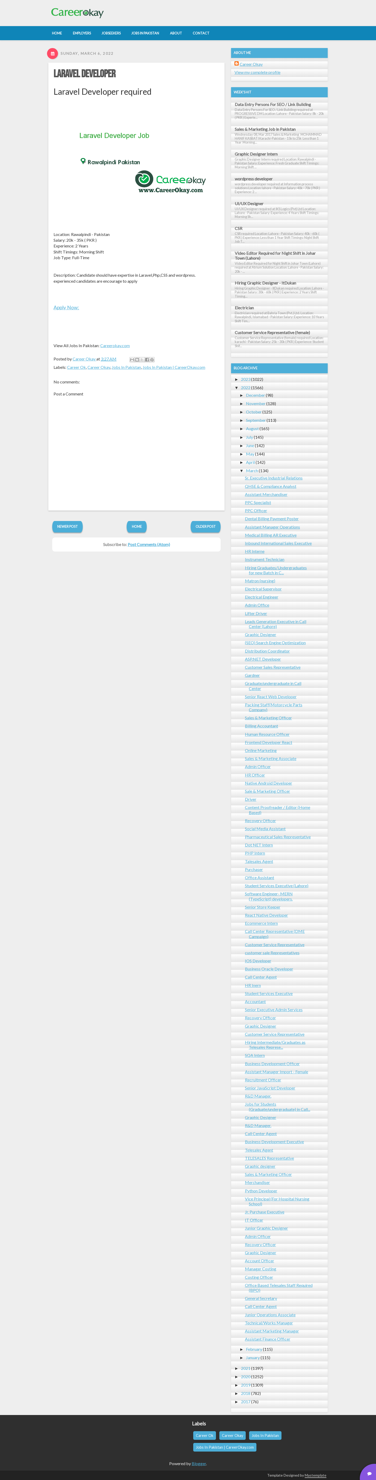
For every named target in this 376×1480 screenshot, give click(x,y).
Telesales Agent (259, 1149)
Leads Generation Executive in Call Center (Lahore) (275, 624)
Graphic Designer (260, 634)
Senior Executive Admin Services (274, 1009)
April (250, 462)
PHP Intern (255, 852)
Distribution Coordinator (267, 650)
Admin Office (257, 604)
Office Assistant (259, 877)
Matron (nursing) (260, 580)
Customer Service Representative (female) (272, 332)
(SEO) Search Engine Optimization (275, 642)
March (252, 470)
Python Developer (261, 1190)
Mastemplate (315, 1475)
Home (137, 526)
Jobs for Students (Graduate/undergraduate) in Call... (277, 1106)
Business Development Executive (274, 1141)
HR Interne (255, 551)
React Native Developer (266, 915)
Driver (250, 799)
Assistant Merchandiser (266, 494)
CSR (238, 228)
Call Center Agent (261, 976)
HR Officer (255, 774)
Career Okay (98, 367)
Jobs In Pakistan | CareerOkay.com (174, 367)
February (254, 1349)
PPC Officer (256, 510)
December (255, 395)
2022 (245, 387)
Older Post (206, 526)
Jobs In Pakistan (126, 367)
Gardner (252, 675)
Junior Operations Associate (270, 1314)
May (250, 453)
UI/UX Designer (249, 203)
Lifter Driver (256, 613)
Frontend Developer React (268, 742)
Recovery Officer (260, 820)
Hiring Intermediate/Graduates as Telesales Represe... (275, 1045)
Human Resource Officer (267, 734)
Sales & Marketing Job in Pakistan (265, 129)
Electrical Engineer (261, 596)
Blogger (199, 1463)
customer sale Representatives (272, 952)
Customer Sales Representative (273, 667)
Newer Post (67, 526)
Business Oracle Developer (269, 968)
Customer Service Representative (274, 944)
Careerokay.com (115, 345)
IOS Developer (258, 960)
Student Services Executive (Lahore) (276, 885)
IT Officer (254, 1219)
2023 (245, 379)
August (252, 428)
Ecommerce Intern (261, 923)
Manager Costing (260, 1268)
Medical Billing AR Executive (271, 534)
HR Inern (253, 985)
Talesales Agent (259, 861)
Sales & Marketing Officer (268, 717)
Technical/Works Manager (269, 1322)
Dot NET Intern (259, 844)
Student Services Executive (269, 993)
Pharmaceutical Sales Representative (278, 836)
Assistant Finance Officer (267, 1338)
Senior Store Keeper (262, 906)
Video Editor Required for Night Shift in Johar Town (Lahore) (275, 256)
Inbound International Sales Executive (278, 543)
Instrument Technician (264, 559)
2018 (245, 1393)
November (256, 403)
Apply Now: (66, 307)
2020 (245, 1376)
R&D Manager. (258, 1095)
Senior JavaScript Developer (270, 1087)
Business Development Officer (272, 1063)
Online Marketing (261, 750)
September (256, 420)
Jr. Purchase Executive (264, 1211)
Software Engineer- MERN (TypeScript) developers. (269, 896)
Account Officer (259, 1260)
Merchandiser (257, 1182)
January (253, 1357)
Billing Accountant (261, 725)
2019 (245, 1384)
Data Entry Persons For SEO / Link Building (273, 104)
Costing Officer (259, 1277)
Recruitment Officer (263, 1079)
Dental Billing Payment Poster (272, 518)
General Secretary (261, 1298)
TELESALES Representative (269, 1158)
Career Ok (76, 367)
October (254, 411)
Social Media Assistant (265, 828)
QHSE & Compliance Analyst (270, 486)
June (250, 445)
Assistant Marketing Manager (272, 1330)
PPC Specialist (258, 502)
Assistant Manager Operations (272, 526)
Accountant (255, 1001)
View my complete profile (257, 72)
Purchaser (254, 869)
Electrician (244, 307)
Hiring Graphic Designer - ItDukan (265, 282)
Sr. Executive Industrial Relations (274, 477)
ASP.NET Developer (263, 658)
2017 (245, 1401)
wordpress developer (254, 178)
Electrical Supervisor (263, 588)
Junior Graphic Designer (266, 1228)
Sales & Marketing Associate (270, 758)
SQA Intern (255, 1055)
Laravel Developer (84, 74)
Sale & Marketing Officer (267, 791)
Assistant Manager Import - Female (276, 1071)
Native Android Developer (268, 782)
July (249, 437)
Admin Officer (258, 766)
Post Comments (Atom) (149, 544)
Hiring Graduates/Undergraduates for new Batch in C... (276, 570)
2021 (245, 1368)
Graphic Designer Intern (256, 153)
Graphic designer (260, 1166)
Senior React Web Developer (271, 696)
